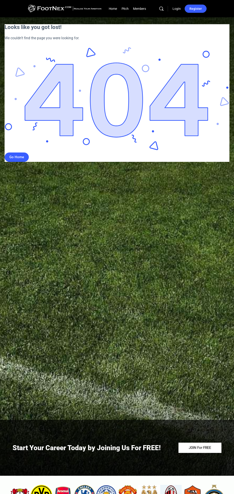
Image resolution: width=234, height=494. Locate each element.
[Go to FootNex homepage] (64, 8)
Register (195, 9)
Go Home (16, 157)
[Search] (161, 8)
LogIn (177, 9)
